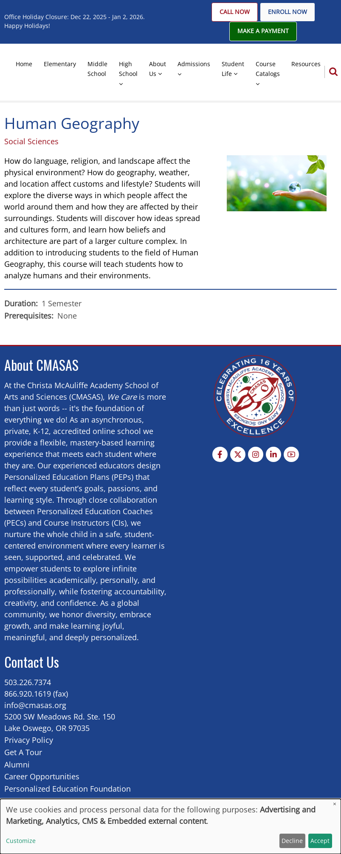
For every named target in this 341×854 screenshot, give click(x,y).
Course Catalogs (268, 69)
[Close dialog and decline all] (334, 804)
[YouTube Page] (291, 454)
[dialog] (170, 826)
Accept (320, 841)
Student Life (233, 69)
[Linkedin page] (273, 454)
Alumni (17, 764)
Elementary (60, 64)
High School (128, 69)
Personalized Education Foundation (67, 789)
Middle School (97, 69)
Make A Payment (263, 31)
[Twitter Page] (237, 454)
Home (24, 64)
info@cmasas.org (35, 705)
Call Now (235, 12)
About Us (157, 69)
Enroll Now (287, 12)
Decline (292, 841)
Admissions (194, 64)
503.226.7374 (27, 682)
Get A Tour (23, 752)
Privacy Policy (28, 740)
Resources (306, 64)
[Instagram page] (255, 454)
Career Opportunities (41, 776)
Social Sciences (31, 141)
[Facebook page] (220, 454)
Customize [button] (21, 841)
